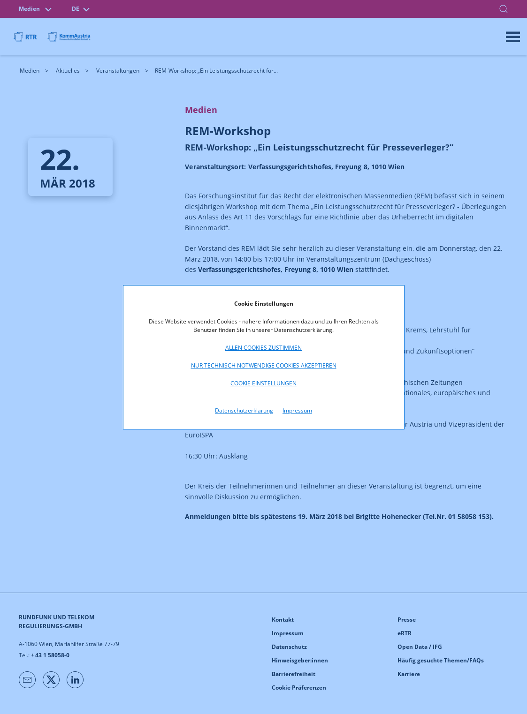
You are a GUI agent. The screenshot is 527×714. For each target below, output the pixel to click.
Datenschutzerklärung (244, 410)
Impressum (297, 410)
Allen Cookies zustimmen (263, 348)
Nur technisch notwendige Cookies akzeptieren (263, 365)
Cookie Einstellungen (263, 383)
